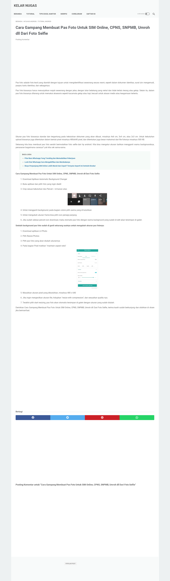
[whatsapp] (97, 429)
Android (131, 125)
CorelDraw (78, 10)
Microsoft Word (139, 130)
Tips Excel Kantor (49, 10)
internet (122, 139)
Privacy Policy (110, 572)
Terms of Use (133, 572)
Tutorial (32, 10)
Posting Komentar (23, 37)
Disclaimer (122, 572)
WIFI (141, 134)
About (100, 572)
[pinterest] (73, 429)
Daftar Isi (92, 10)
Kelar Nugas (27, 3)
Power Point (123, 134)
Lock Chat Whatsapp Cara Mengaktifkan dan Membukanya (47, 168)
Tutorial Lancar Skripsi (40, 572)
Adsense (122, 125)
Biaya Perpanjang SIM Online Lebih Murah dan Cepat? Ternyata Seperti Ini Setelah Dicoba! (60, 172)
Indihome (140, 125)
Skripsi (65, 10)
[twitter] (50, 429)
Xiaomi (148, 134)
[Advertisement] (62, 58)
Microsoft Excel (124, 130)
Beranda (19, 10)
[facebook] (27, 429)
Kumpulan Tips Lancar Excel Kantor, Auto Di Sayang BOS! (73, 572)
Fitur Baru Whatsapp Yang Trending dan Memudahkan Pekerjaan (50, 165)
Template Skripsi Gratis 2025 (132, 90)
